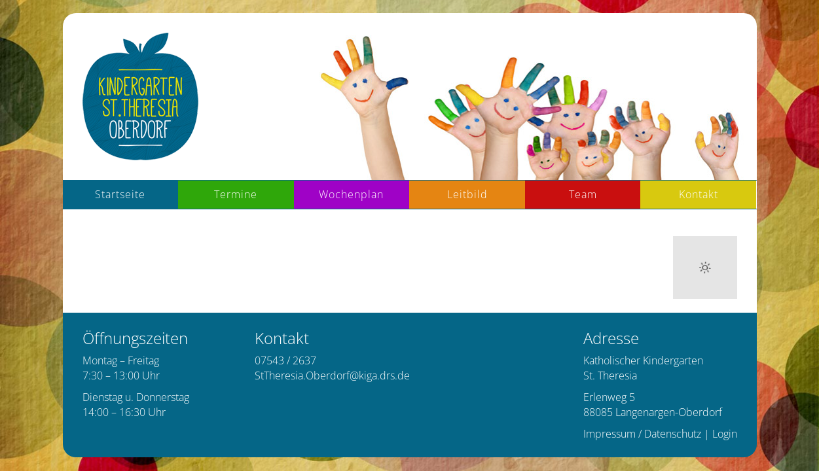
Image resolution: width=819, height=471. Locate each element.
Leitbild (467, 194)
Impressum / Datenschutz (642, 434)
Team (583, 194)
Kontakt (698, 194)
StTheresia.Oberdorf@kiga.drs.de (332, 375)
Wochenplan (351, 194)
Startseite (120, 194)
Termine (235, 194)
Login (724, 434)
